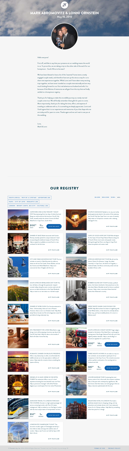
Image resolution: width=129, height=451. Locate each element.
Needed (41, 228)
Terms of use (99, 448)
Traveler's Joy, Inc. (15, 448)
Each (31, 228)
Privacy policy (114, 448)
